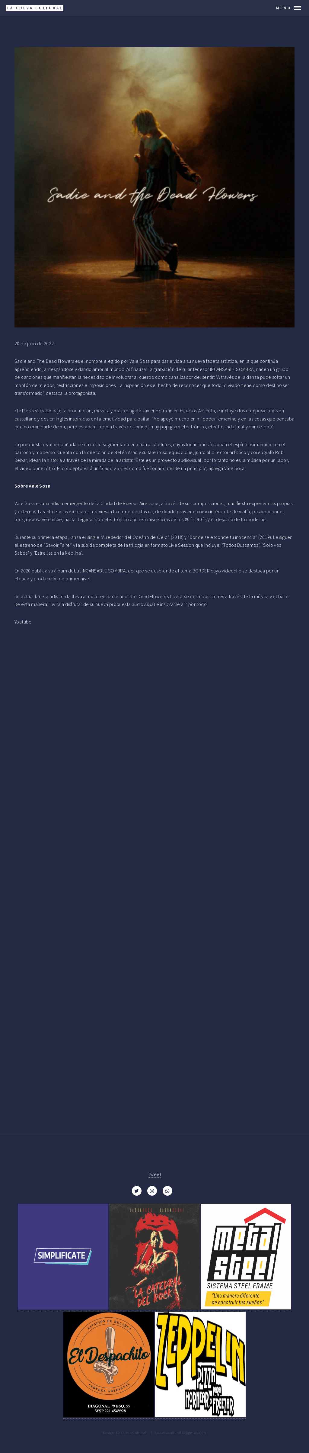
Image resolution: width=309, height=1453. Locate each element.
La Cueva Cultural (131, 1432)
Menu (283, 7)
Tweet (154, 1174)
